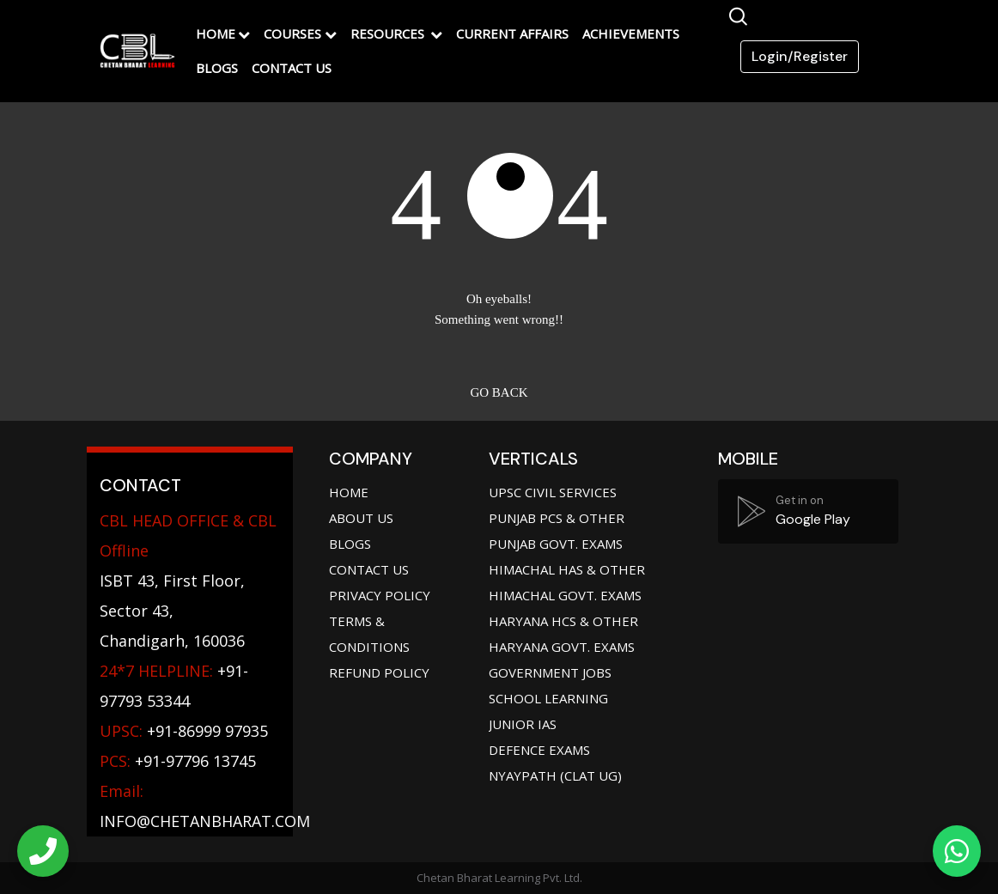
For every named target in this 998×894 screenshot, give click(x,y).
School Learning (548, 698)
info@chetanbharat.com (205, 821)
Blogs (217, 67)
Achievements (630, 33)
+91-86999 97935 (184, 731)
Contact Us (292, 67)
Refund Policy (379, 672)
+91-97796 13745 (178, 761)
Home (215, 33)
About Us (361, 517)
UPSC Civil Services (553, 492)
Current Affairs (512, 33)
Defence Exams (539, 749)
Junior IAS (523, 724)
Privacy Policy (379, 595)
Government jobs (550, 672)
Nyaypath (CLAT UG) (555, 775)
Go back (498, 392)
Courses (292, 33)
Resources (389, 33)
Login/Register (800, 56)
